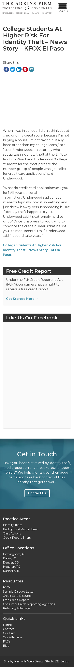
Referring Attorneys (16, 608)
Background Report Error (20, 529)
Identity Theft (12, 525)
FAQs (6, 587)
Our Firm (9, 633)
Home (7, 625)
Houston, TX (11, 567)
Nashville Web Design (29, 661)
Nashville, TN (12, 571)
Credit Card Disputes (17, 596)
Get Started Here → (22, 299)
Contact (8, 629)
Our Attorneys (12, 637)
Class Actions (12, 533)
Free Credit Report (16, 600)
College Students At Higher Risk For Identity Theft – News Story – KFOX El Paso (33, 250)
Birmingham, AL (14, 554)
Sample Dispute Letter (19, 591)
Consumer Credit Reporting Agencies (29, 604)
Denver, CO (11, 562)
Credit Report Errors (17, 537)
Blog (6, 645)
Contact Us (37, 493)
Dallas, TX (9, 558)
